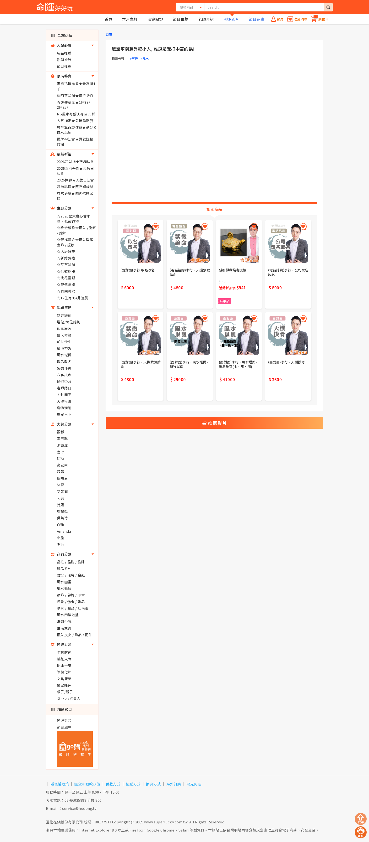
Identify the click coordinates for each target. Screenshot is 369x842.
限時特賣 (61, 75)
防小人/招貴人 (68, 698)
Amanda (64, 531)
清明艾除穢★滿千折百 (75, 95)
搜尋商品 (186, 7)
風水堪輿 (64, 354)
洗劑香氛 (64, 621)
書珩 (60, 451)
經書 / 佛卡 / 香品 (71, 601)
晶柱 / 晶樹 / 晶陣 (71, 561)
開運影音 (231, 19)
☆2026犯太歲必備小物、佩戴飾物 (73, 218)
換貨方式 (153, 783)
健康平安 (64, 665)
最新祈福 (61, 153)
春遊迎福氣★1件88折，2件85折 (76, 105)
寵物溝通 (64, 407)
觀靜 (60, 431)
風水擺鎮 (64, 588)
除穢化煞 (64, 671)
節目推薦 (181, 19)
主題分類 (61, 208)
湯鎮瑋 (62, 445)
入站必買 (61, 45)
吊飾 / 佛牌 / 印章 (71, 594)
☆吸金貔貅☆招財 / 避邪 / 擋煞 (77, 230)
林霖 (60, 484)
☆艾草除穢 (66, 264)
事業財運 (64, 652)
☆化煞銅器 (66, 271)
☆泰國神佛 (66, 291)
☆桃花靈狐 (66, 277)
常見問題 (193, 783)
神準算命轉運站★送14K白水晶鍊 (76, 130)
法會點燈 (155, 19)
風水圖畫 (64, 581)
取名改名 (64, 361)
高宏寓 (62, 464)
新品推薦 (64, 53)
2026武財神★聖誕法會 (75, 161)
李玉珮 (62, 438)
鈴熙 (60, 504)
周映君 (62, 478)
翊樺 (60, 458)
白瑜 (60, 524)
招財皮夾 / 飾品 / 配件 (74, 634)
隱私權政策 (59, 783)
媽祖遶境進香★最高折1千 (76, 86)
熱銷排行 (64, 59)
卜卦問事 (64, 394)
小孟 (60, 537)
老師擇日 (64, 387)
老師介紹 (206, 19)
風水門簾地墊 (68, 614)
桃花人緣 (64, 658)
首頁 (109, 19)
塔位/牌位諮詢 (68, 321)
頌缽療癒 (64, 315)
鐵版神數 (64, 348)
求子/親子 (65, 691)
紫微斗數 (64, 368)
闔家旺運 (64, 685)
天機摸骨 (64, 401)
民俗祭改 (64, 381)
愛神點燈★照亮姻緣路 (75, 186)
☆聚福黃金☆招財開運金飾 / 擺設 (75, 242)
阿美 (60, 498)
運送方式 (133, 783)
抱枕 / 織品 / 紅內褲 (73, 608)
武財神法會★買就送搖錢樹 (75, 141)
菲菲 (60, 471)
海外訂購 (173, 783)
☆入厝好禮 (66, 251)
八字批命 (64, 374)
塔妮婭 (62, 511)
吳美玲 (62, 517)
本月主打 (130, 19)
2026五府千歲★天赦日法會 (75, 171)
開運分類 (61, 644)
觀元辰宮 (64, 328)
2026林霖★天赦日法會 (75, 179)
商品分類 (61, 554)
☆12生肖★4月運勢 (72, 297)
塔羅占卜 (64, 414)
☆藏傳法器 (66, 284)
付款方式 (113, 783)
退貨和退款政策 (87, 783)
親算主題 (61, 307)
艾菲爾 (62, 491)
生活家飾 (64, 627)
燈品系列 (64, 568)
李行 (60, 544)
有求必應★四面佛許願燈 (75, 196)
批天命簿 (64, 334)
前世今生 (64, 341)
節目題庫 (257, 19)
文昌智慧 (64, 678)
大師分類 (61, 424)
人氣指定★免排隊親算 (75, 120)
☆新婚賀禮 (66, 257)
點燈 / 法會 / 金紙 (71, 575)
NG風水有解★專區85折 (76, 113)
